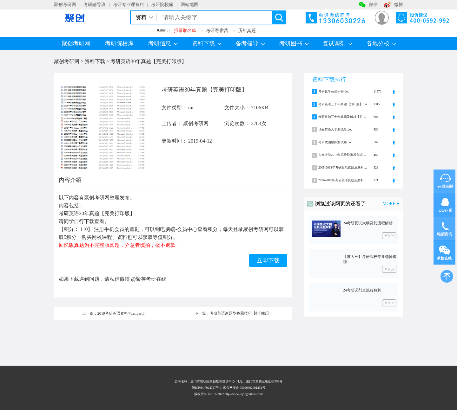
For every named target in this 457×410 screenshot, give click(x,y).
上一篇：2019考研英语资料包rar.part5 (113, 313)
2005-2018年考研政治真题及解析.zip (342, 167)
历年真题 (247, 30)
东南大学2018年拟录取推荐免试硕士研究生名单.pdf (342, 155)
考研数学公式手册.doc (333, 91)
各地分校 (381, 43)
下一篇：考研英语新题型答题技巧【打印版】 (233, 313)
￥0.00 (389, 236)
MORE (389, 203)
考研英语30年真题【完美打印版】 (148, 61)
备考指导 (250, 43)
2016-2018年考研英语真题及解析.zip (342, 180)
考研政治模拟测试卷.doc (335, 142)
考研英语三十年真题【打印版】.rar (342, 104)
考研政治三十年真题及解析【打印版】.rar (342, 117)
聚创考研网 (65, 4)
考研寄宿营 (217, 30)
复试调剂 (337, 43)
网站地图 (189, 4)
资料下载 (207, 43)
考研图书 (294, 43)
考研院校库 (162, 4)
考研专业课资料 (128, 4)
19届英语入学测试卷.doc (335, 129)
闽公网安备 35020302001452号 (244, 387)
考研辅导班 (94, 4)
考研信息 (163, 43)
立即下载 (268, 260)
